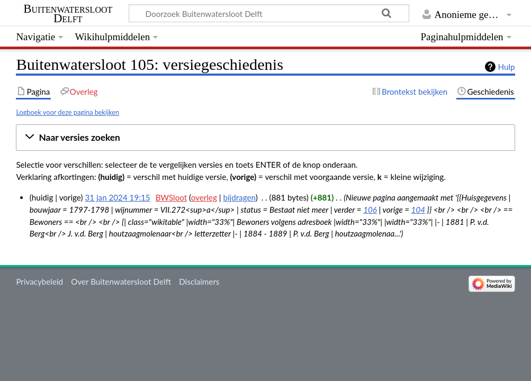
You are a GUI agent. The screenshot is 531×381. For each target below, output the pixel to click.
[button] (265, 137)
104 (418, 209)
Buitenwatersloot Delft (67, 13)
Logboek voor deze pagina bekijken (67, 112)
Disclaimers (199, 281)
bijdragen (239, 197)
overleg (204, 197)
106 (370, 209)
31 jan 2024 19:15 (117, 197)
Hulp (506, 66)
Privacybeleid (39, 281)
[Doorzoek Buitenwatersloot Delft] (269, 13)
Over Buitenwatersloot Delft (121, 281)
